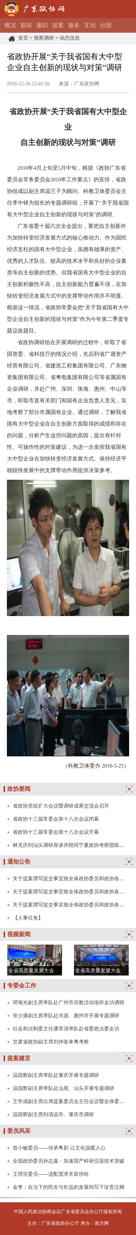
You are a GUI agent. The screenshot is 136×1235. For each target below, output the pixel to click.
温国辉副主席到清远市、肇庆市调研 (53, 1114)
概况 (10, 25)
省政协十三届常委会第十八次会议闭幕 (56, 819)
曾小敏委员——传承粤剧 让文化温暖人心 (59, 1148)
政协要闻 (18, 789)
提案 (58, 25)
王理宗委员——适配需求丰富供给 (51, 1174)
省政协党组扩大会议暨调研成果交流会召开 (61, 806)
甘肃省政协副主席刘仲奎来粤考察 (51, 1042)
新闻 (26, 25)
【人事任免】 (28, 918)
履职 (42, 25)
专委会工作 (21, 985)
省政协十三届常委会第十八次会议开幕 (56, 832)
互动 (90, 25)
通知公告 (18, 861)
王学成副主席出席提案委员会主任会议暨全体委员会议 (74, 1101)
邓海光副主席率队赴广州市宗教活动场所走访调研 (68, 1002)
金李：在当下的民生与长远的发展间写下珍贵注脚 (68, 1187)
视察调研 (44, 38)
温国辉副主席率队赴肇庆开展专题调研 (56, 1075)
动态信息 (69, 38)
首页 (23, 38)
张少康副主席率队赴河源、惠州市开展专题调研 (66, 1015)
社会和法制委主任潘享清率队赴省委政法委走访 (66, 1028)
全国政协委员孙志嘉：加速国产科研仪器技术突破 (68, 1161)
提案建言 (18, 1058)
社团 (106, 25)
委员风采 (18, 1131)
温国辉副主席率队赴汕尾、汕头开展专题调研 (63, 1088)
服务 (74, 25)
